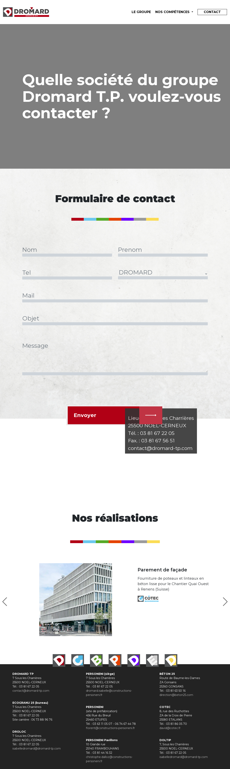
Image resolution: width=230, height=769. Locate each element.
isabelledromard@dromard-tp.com (36, 748)
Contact (212, 12)
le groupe (141, 12)
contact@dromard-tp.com (30, 691)
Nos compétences (173, 12)
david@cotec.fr (170, 728)
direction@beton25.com (176, 695)
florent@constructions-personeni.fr (110, 728)
